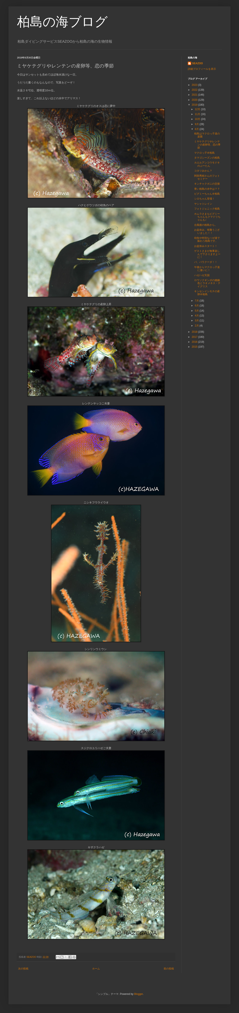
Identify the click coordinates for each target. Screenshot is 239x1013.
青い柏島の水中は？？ (207, 188)
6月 (197, 305)
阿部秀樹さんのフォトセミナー (207, 177)
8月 (197, 129)
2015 (195, 346)
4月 (197, 315)
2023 (195, 84)
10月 (198, 119)
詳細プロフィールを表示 (202, 68)
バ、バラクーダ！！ (205, 262)
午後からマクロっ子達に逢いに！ (207, 269)
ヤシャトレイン (203, 203)
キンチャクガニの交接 (207, 183)
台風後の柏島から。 (205, 224)
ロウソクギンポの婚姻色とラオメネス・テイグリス (207, 283)
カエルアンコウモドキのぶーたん (207, 164)
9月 (197, 124)
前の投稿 (169, 968)
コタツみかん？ (203, 170)
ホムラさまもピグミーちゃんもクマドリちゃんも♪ (207, 217)
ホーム (96, 968)
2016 (195, 341)
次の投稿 (23, 968)
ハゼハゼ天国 (202, 275)
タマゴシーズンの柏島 (207, 157)
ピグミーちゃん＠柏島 (207, 193)
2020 (195, 99)
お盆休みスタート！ (205, 246)
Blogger (138, 994)
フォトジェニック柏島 (207, 208)
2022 (195, 89)
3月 (197, 320)
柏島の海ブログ (62, 22)
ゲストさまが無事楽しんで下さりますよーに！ (207, 254)
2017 (195, 336)
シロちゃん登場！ (204, 198)
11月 (198, 114)
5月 (197, 310)
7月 (197, 300)
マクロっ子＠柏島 (204, 152)
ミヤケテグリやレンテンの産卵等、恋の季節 (207, 144)
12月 (198, 109)
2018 (195, 331)
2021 (195, 94)
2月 (197, 325)
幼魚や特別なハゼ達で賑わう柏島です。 (207, 239)
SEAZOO (197, 63)
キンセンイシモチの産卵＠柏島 (207, 293)
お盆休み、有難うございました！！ (207, 231)
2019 (195, 104)
